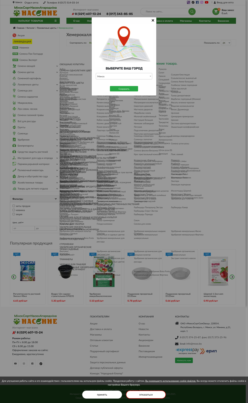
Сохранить (124, 88)
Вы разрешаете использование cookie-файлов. (170, 380)
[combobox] (124, 76)
